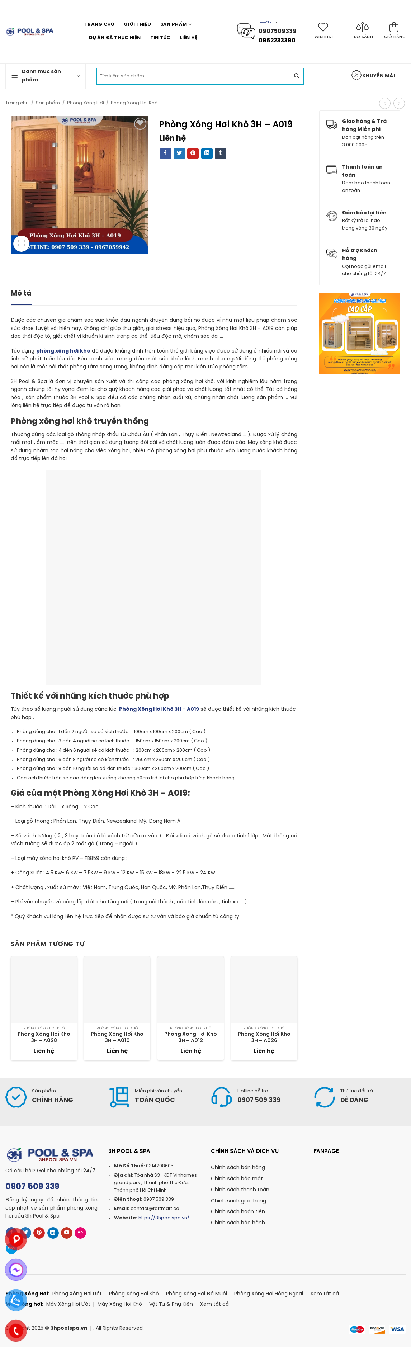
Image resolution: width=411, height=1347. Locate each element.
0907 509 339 (32, 1187)
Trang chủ (99, 24)
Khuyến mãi (373, 75)
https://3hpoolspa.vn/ (163, 1218)
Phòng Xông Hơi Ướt (77, 1294)
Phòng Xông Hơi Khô (134, 103)
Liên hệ (189, 38)
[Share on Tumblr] (220, 153)
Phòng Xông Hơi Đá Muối (196, 1294)
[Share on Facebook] (165, 153)
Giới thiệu (137, 24)
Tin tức (160, 38)
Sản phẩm (176, 24)
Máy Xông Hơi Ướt (68, 1304)
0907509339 (278, 31)
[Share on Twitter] (179, 153)
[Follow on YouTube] (66, 1233)
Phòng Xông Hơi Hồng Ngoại (268, 1294)
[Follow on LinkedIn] (53, 1233)
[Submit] (296, 76)
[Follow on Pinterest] (39, 1233)
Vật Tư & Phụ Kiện (171, 1304)
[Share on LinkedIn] (207, 153)
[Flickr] (80, 1233)
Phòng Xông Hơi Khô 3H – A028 (44, 1038)
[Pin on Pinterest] (193, 153)
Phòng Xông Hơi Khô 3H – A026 (264, 1038)
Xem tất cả (324, 1294)
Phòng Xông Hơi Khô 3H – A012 (190, 1038)
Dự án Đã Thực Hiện (115, 38)
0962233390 (277, 41)
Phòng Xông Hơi (85, 103)
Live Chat (266, 22)
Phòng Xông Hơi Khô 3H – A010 (117, 1038)
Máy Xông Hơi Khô (120, 1304)
